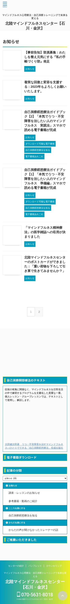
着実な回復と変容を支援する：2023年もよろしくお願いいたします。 (45, 86)
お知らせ (13, 485)
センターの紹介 (16, 566)
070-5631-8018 (35, 594)
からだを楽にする (17, 522)
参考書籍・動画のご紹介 (23, 501)
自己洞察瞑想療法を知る (23, 515)
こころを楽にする (17, 508)
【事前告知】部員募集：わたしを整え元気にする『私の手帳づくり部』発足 (45, 57)
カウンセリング (54, 566)
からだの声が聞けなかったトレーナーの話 (33, 529)
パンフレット (35, 566)
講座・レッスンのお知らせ (24, 492)
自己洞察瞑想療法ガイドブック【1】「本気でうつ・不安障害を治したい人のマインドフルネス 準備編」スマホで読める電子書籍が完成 (45, 179)
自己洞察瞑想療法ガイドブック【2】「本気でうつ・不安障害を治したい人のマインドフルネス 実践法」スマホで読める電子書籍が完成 (45, 121)
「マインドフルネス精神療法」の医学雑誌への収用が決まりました (45, 232)
